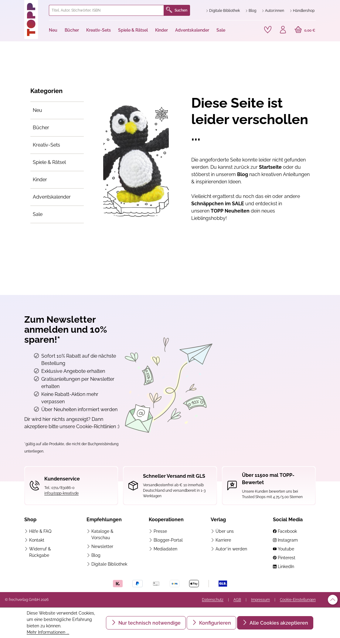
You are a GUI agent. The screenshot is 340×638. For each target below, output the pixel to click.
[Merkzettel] (268, 30)
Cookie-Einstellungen (298, 600)
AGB (237, 600)
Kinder (40, 179)
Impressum (260, 600)
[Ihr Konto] (283, 30)
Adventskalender (52, 197)
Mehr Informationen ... (48, 632)
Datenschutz (212, 600)
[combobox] (106, 10)
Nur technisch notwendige (149, 623)
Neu (37, 110)
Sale (37, 214)
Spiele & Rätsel (49, 162)
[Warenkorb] (305, 30)
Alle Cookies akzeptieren (278, 623)
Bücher (41, 127)
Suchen (176, 10)
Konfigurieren (214, 623)
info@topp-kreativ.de (61, 493)
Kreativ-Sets (46, 145)
